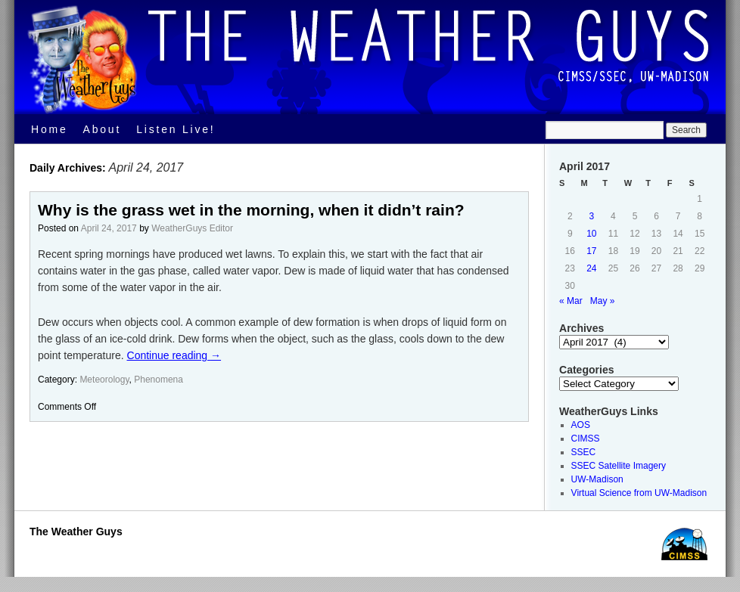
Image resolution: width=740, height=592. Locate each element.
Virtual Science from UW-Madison (639, 493)
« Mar (571, 301)
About (102, 129)
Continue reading (174, 355)
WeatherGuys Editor (192, 228)
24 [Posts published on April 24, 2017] (591, 268)
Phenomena (158, 379)
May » (602, 301)
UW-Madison (597, 479)
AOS (580, 425)
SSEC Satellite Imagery (618, 465)
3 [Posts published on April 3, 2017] (592, 216)
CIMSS (585, 438)
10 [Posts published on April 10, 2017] (591, 233)
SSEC (583, 452)
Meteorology (104, 379)
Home (49, 129)
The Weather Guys (76, 531)
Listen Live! (175, 129)
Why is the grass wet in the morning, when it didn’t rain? (251, 210)
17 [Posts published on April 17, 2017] (591, 251)
